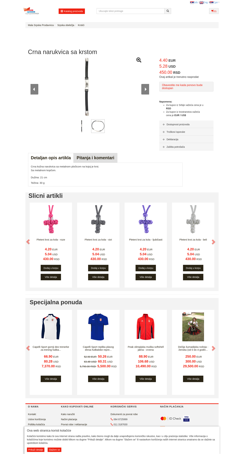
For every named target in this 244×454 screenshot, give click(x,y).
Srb (194, 2)
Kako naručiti (68, 414)
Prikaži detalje (35, 449)
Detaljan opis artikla (51, 157)
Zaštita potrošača (173, 146)
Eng (203, 2)
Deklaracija (170, 139)
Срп (213, 2)
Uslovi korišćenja (37, 419)
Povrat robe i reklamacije (74, 424)
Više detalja (51, 277)
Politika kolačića (36, 424)
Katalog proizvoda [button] (72, 11)
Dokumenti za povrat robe (124, 414)
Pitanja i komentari (95, 157)
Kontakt (32, 414)
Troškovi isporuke (173, 132)
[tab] (186, 124)
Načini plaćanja (69, 419)
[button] (28, 241)
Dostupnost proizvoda (175, 124)
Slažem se (54, 449)
